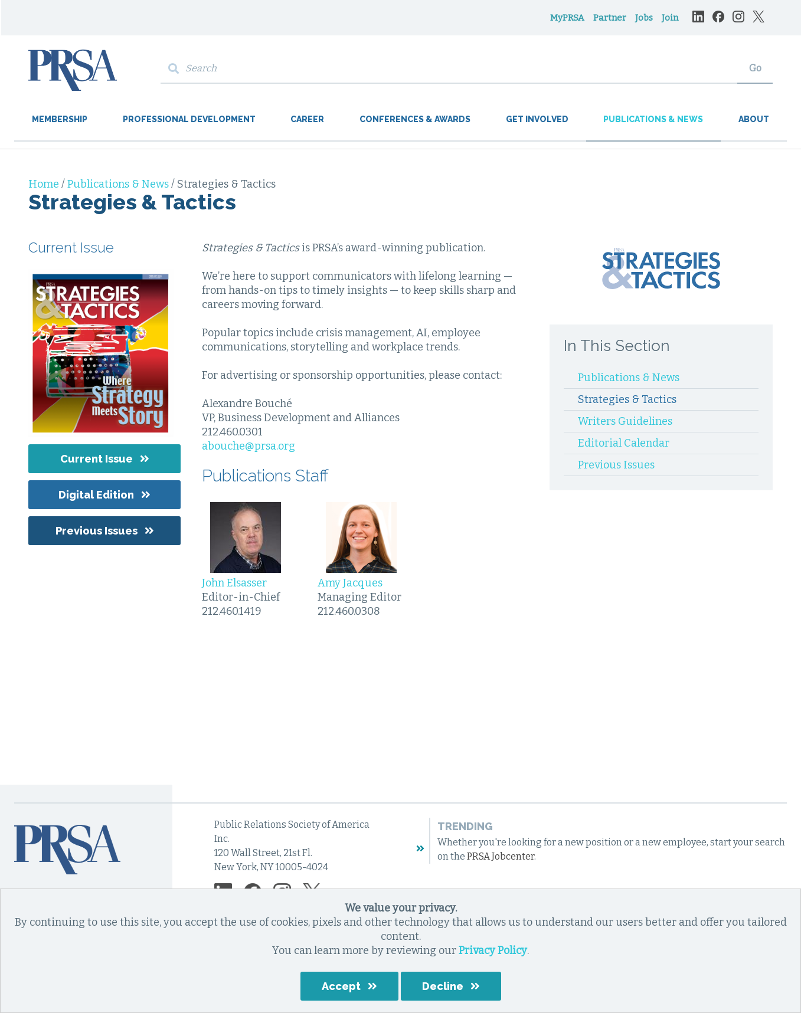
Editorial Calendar (623, 443)
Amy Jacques (350, 582)
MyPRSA (567, 17)
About (753, 119)
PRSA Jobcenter (500, 856)
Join (670, 17)
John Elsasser (234, 582)
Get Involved (537, 119)
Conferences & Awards (414, 119)
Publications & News (653, 119)
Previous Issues (96, 530)
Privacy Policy (493, 950)
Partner (609, 17)
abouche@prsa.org (248, 446)
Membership (59, 119)
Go (755, 68)
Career (307, 119)
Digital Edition (96, 495)
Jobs (644, 17)
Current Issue (96, 459)
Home (44, 184)
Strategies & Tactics (627, 399)
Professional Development (189, 119)
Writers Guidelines (625, 421)
